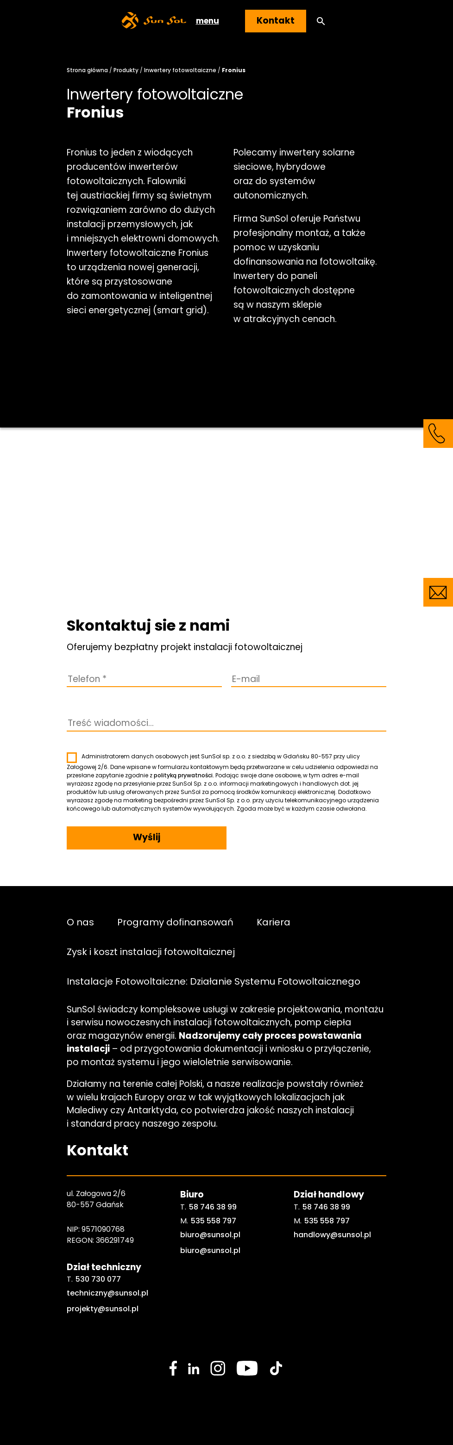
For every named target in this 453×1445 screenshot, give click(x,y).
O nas (80, 922)
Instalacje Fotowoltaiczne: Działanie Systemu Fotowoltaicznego (213, 981)
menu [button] (207, 20)
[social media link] (173, 1368)
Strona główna (87, 70)
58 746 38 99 (213, 1207)
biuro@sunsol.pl (210, 1234)
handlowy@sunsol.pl (332, 1234)
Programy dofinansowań (175, 922)
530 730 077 (98, 1279)
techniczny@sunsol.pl (107, 1293)
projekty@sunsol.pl (102, 1308)
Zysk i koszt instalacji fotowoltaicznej (151, 951)
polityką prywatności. (184, 775)
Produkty (125, 70)
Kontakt (276, 20)
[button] (321, 21)
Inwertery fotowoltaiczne (180, 70)
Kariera (273, 922)
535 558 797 (213, 1221)
